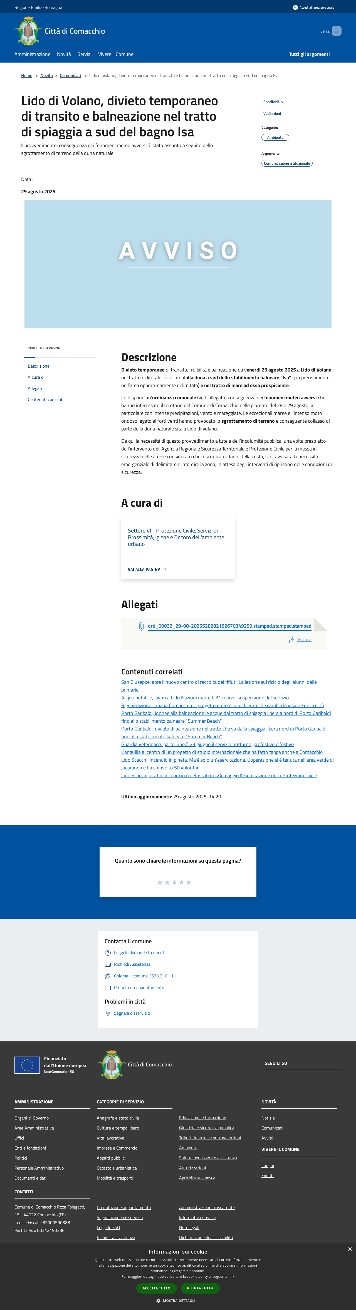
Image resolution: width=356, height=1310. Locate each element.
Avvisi (267, 1138)
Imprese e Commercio (117, 1148)
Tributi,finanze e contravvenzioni (210, 1137)
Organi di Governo (31, 1118)
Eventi (267, 1175)
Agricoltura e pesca (197, 1177)
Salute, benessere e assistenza (208, 1157)
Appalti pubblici (111, 1158)
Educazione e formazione (202, 1117)
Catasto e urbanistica (117, 1168)
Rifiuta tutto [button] (200, 1288)
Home (26, 75)
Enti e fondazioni (30, 1148)
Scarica (300, 639)
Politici (20, 1158)
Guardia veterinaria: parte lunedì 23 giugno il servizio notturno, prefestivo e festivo (207, 744)
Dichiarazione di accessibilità (206, 1237)
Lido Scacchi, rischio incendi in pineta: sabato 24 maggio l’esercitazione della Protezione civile (219, 775)
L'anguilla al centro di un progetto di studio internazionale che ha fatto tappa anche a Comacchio (222, 752)
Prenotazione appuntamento (124, 1207)
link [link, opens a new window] (231, 1276)
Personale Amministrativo (39, 1168)
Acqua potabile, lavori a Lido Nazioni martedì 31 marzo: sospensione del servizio (205, 697)
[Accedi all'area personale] (313, 7)
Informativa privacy (197, 1217)
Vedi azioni (275, 113)
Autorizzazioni (192, 1167)
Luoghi (267, 1165)
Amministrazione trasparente (207, 1207)
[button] (178, 1300)
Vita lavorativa (110, 1138)
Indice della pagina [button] (44, 348)
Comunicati (70, 75)
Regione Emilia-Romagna (38, 7)
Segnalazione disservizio (120, 1217)
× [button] (350, 1249)
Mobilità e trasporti (115, 1178)
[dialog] (178, 1277)
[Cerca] (335, 31)
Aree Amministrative (34, 1128)
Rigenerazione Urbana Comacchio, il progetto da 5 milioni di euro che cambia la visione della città (222, 705)
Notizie (268, 1118)
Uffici (19, 1138)
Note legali (189, 1227)
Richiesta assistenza (116, 1237)
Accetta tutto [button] (156, 1288)
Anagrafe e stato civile (118, 1118)
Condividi (274, 102)
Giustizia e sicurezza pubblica (206, 1127)
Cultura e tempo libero (118, 1128)
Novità (46, 75)
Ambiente (188, 1147)
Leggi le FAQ (108, 1227)
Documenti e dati (30, 1178)
